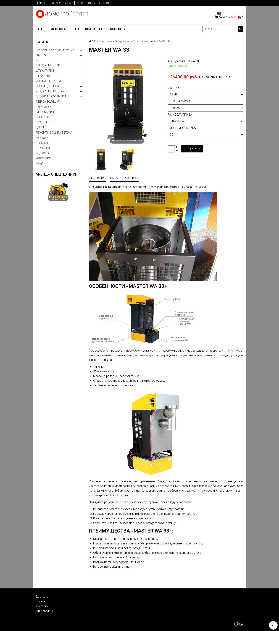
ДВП (38, 60)
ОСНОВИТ (42, 143)
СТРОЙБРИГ (43, 148)
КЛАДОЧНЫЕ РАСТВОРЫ (52, 91)
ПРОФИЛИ (42, 117)
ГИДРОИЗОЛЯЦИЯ (47, 101)
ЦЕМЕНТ (41, 127)
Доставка (55, 3)
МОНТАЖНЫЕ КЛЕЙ (48, 81)
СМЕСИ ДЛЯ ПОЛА (47, 86)
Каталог (42, 3)
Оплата (68, 3)
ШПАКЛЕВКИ (44, 75)
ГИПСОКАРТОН (45, 112)
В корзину (192, 149)
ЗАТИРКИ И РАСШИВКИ (51, 96)
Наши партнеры (85, 3)
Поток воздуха (179, 101)
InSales (238, 623)
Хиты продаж (44, 611)
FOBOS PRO (43, 158)
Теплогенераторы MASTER (152, 41)
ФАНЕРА (41, 55)
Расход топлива (180, 114)
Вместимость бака (182, 128)
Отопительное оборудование (55, 50)
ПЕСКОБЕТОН (44, 122)
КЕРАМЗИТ (43, 137)
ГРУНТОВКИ (43, 106)
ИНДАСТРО (43, 153)
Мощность (175, 88)
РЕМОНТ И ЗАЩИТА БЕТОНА (54, 132)
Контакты (104, 3)
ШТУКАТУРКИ (45, 70)
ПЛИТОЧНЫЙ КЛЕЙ (48, 65)
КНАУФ (40, 163)
